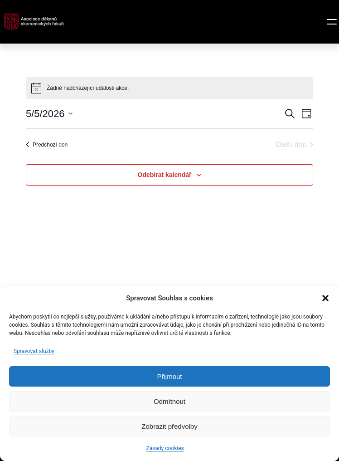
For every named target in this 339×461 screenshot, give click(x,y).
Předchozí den (47, 145)
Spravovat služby (34, 351)
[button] (325, 298)
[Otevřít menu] (331, 22)
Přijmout (169, 376)
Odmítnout (169, 401)
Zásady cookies (165, 448)
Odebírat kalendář (165, 174)
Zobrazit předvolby (169, 426)
